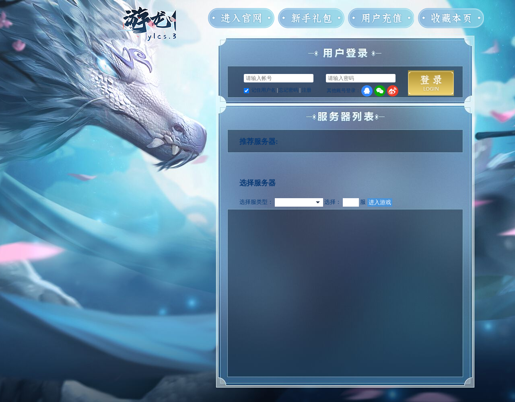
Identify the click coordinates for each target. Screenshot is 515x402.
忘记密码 (288, 90)
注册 (306, 90)
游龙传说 (146, 37)
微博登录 (392, 90)
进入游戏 (380, 202)
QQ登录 (367, 90)
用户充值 (381, 19)
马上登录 (431, 83)
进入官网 (241, 19)
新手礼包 (311, 19)
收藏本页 (451, 19)
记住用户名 (263, 90)
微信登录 (379, 90)
